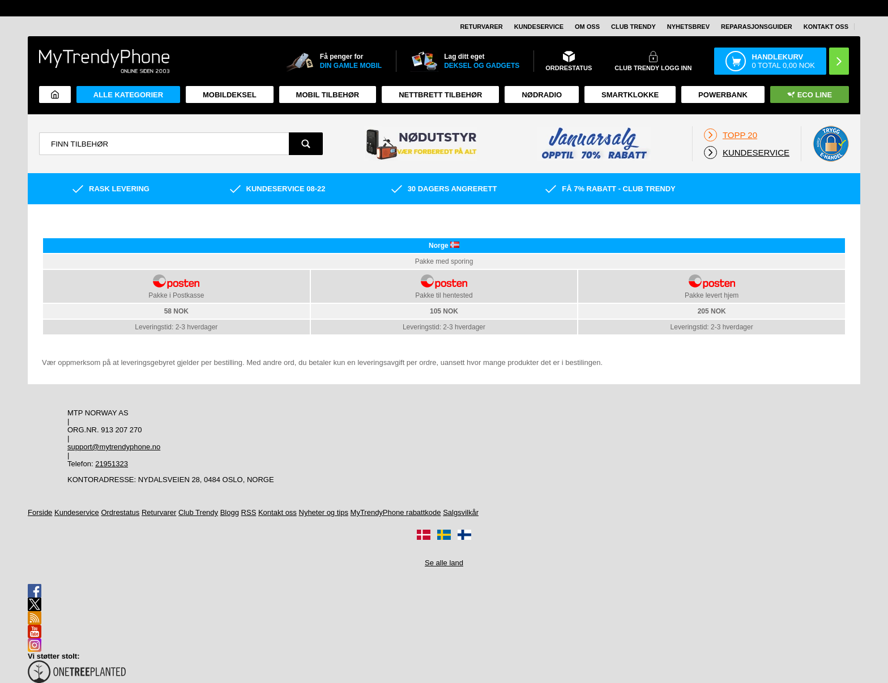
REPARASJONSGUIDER (756, 26)
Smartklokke (630, 95)
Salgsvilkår (461, 512)
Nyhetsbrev (688, 26)
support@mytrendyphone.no (113, 447)
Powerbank (723, 95)
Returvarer (481, 26)
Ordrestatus (120, 512)
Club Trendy (633, 26)
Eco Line (809, 95)
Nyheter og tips (323, 512)
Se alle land (444, 563)
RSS (249, 512)
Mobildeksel (230, 95)
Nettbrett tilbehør (440, 95)
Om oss (587, 26)
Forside (40, 512)
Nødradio (542, 95)
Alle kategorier (128, 95)
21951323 (111, 463)
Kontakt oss (826, 26)
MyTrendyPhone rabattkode (396, 512)
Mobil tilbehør (328, 95)
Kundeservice (538, 26)
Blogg (229, 512)
